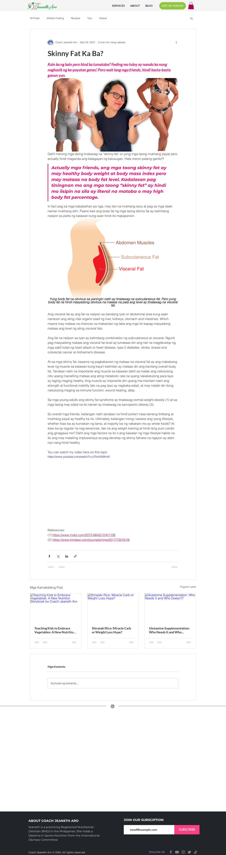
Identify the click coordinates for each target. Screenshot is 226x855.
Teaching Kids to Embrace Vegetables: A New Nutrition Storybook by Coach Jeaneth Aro (54, 630)
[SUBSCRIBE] (187, 829)
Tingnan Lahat (188, 586)
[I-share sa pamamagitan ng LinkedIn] (66, 556)
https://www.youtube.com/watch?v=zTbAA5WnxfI (79, 456)
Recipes (75, 18)
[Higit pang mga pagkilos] (176, 42)
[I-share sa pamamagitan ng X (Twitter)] (58, 556)
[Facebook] (171, 852)
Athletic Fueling (55, 18)
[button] (191, 5)
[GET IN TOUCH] (172, 6)
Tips (89, 18)
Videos (103, 18)
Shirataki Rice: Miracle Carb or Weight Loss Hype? (111, 630)
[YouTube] (177, 852)
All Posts (35, 18)
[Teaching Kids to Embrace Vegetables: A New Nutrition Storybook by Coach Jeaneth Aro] (55, 607)
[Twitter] (189, 852)
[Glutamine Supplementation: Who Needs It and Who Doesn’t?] (170, 607)
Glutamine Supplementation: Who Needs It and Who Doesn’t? (169, 630)
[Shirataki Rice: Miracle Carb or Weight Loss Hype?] (113, 607)
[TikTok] (195, 852)
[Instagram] (112, 706)
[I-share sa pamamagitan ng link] (75, 556)
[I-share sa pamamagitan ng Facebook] (49, 556)
